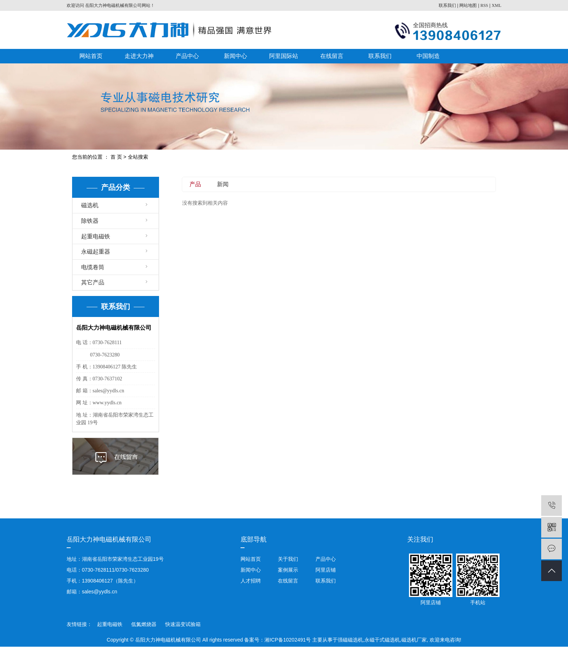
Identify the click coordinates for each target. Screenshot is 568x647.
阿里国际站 (283, 56)
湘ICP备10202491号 (287, 640)
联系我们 (447, 5)
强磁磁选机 (350, 640)
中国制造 (428, 56)
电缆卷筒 (92, 267)
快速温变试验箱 (183, 624)
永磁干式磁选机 (382, 640)
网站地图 (468, 5)
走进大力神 (139, 56)
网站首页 (91, 56)
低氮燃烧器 (144, 624)
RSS (484, 5)
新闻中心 (235, 56)
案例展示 (288, 570)
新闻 (223, 184)
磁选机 (90, 205)
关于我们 (288, 559)
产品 (195, 184)
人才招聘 (251, 581)
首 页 (116, 157)
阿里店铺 (325, 570)
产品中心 (187, 56)
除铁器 (90, 221)
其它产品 (92, 282)
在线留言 (331, 56)
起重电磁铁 (95, 236)
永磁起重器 (95, 252)
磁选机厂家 (414, 640)
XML (496, 5)
